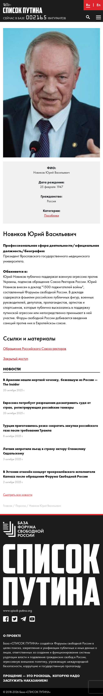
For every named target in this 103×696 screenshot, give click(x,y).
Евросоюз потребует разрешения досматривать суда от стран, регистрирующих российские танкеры (47, 405)
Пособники (51, 215)
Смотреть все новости (17, 495)
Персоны (21, 505)
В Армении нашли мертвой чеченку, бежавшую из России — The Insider (50, 382)
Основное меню (98, 21)
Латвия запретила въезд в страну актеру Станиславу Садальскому (44, 451)
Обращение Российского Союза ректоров (34, 348)
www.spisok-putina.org (17, 610)
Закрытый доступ (15, 358)
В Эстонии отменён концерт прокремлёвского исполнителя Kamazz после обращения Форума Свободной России (49, 474)
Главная (7, 505)
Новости (12, 369)
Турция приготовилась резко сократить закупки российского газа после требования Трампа (50, 428)
